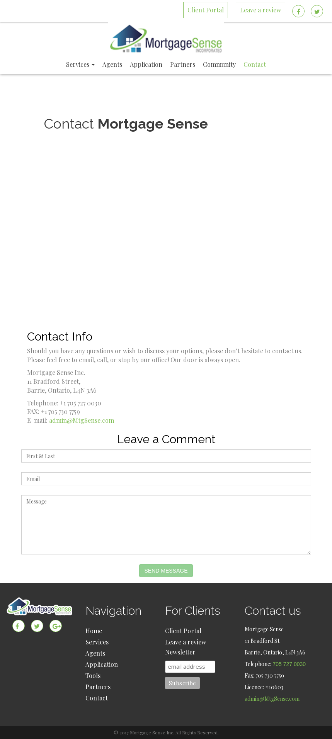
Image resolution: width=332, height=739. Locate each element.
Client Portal (183, 631)
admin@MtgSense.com (81, 420)
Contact (96, 698)
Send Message (165, 571)
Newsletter (180, 652)
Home (93, 631)
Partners (98, 687)
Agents (95, 653)
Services (97, 642)
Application (101, 664)
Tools (92, 675)
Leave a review (185, 642)
